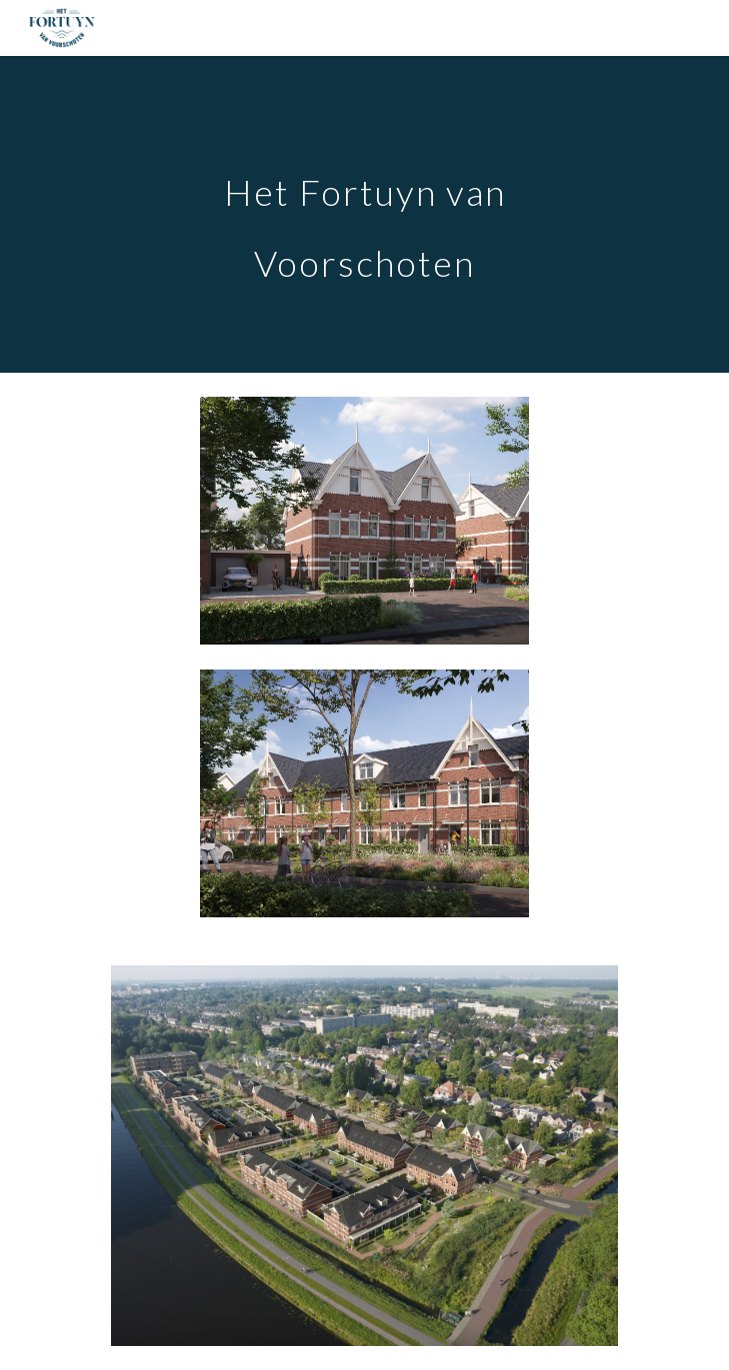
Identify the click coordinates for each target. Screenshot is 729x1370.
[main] (364, 214)
